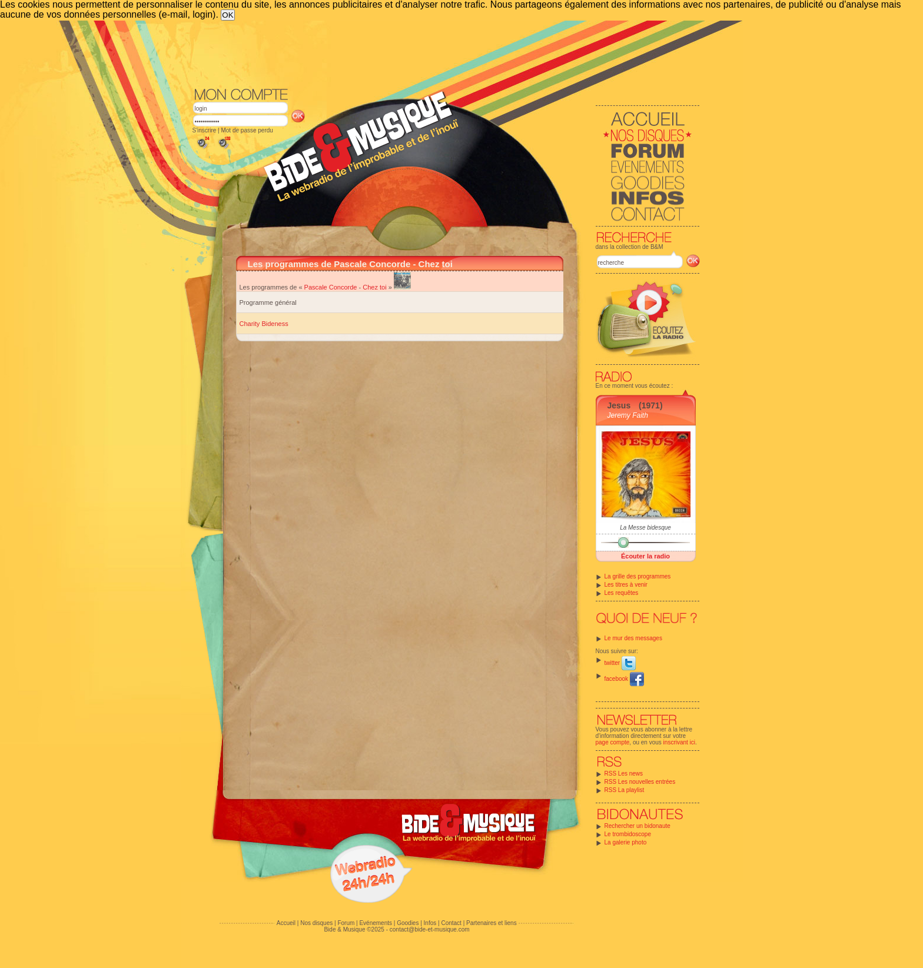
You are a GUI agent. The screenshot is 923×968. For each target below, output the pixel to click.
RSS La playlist (625, 790)
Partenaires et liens (491, 923)
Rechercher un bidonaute (637, 826)
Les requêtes (622, 593)
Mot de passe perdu (247, 130)
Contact (451, 923)
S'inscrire (204, 130)
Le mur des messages (633, 638)
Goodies (408, 923)
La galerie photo (626, 842)
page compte (613, 742)
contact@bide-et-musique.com (430, 929)
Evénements (375, 923)
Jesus (619, 405)
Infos (430, 923)
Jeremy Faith (627, 415)
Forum (345, 923)
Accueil (286, 923)
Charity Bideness (264, 323)
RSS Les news (624, 773)
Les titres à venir (626, 584)
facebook (624, 679)
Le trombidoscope (628, 834)
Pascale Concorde (330, 287)
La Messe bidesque (645, 527)
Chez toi (374, 287)
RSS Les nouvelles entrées (640, 782)
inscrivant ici (679, 742)
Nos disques (316, 923)
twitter (620, 663)
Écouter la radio (645, 556)
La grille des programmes (638, 576)
